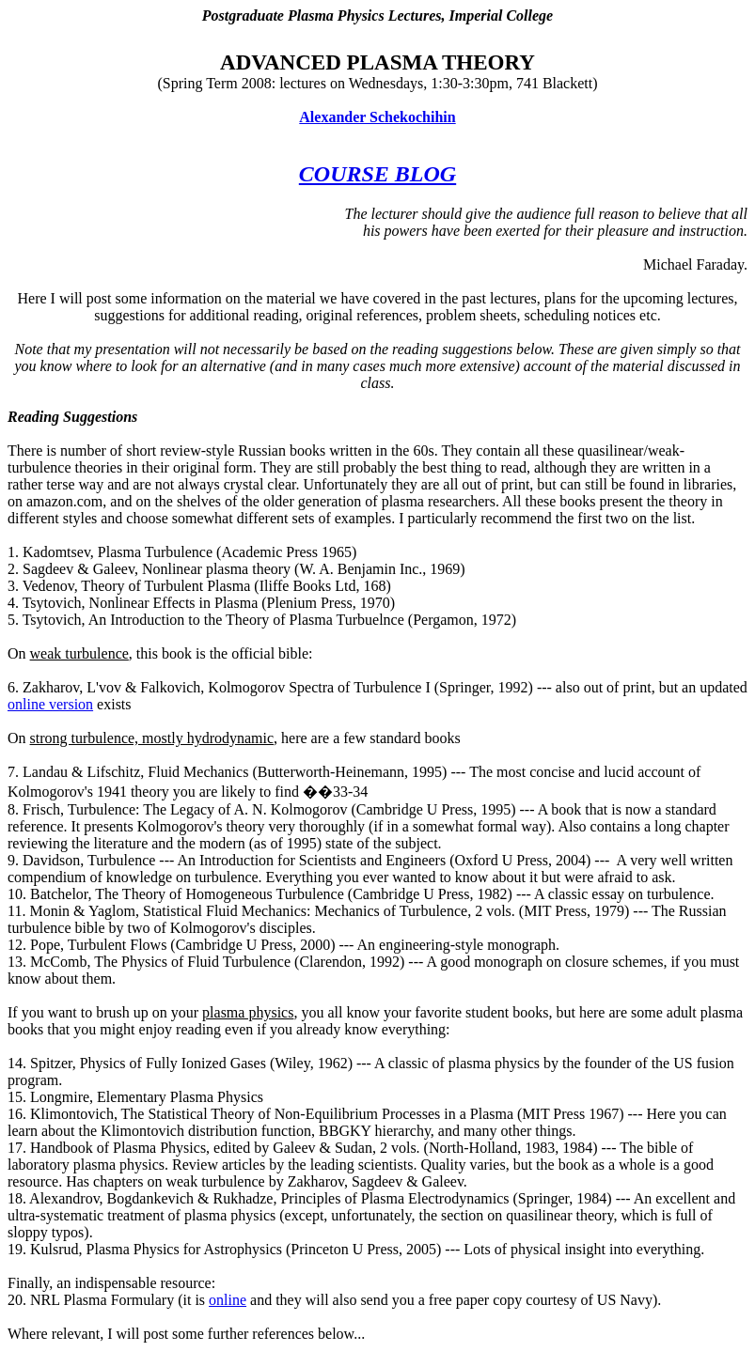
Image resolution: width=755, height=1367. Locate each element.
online (227, 1300)
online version (50, 704)
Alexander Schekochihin (377, 117)
